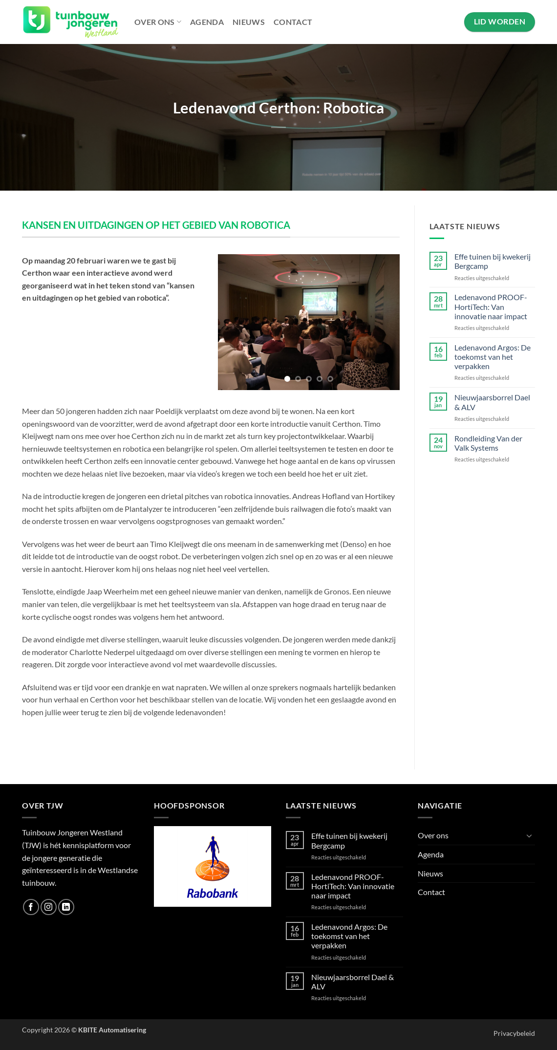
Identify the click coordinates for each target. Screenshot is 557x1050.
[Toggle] (529, 835)
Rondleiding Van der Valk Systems (488, 443)
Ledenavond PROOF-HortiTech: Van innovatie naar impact (490, 306)
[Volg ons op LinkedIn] (66, 907)
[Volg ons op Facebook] (31, 907)
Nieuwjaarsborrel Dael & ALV (492, 402)
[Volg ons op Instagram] (49, 907)
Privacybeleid (514, 1033)
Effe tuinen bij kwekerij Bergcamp (492, 261)
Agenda (207, 21)
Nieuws (249, 21)
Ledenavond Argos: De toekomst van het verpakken (492, 357)
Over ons (157, 21)
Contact (293, 21)
